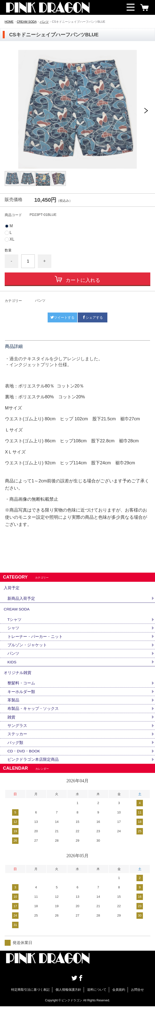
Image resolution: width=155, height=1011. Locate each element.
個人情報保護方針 (68, 994)
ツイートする (62, 317)
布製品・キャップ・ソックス (33, 712)
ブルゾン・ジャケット (27, 647)
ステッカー (17, 738)
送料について (96, 994)
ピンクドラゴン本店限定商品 (33, 764)
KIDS (12, 664)
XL (12, 239)
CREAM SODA (27, 21)
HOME (9, 21)
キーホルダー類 (21, 695)
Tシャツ (14, 621)
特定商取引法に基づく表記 (30, 994)
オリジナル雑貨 (17, 676)
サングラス (17, 730)
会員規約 (118, 994)
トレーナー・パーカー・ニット (35, 638)
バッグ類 (15, 747)
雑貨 (11, 721)
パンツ (44, 21)
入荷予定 (11, 588)
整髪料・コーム (21, 686)
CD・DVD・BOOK (24, 756)
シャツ (13, 630)
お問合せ (137, 994)
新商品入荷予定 (21, 599)
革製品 (13, 704)
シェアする (92, 317)
